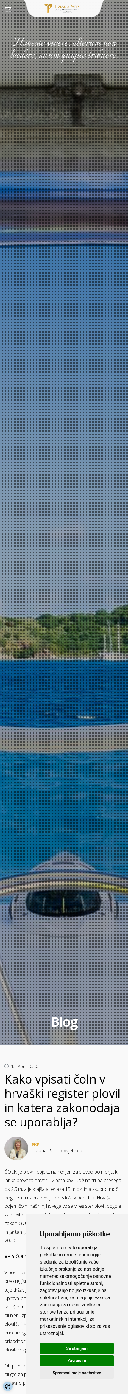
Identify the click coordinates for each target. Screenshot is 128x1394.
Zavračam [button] (77, 1360)
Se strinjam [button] (77, 1348)
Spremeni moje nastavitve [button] (76, 1372)
